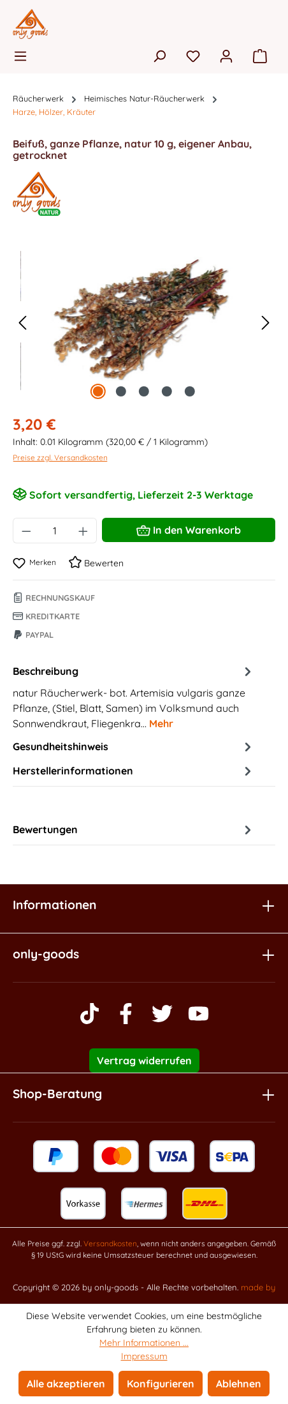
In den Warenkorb (188, 528)
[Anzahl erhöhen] (83, 530)
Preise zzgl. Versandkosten (60, 457)
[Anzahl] (55, 530)
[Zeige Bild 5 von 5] (190, 391)
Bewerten (96, 563)
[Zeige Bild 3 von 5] (144, 391)
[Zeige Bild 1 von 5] (98, 391)
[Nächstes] (265, 322)
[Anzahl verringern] (26, 530)
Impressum (144, 1356)
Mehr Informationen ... (144, 1342)
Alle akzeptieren (66, 1383)
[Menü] (24, 55)
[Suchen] (159, 55)
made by (258, 1287)
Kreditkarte (46, 616)
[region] (144, 322)
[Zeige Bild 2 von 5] (121, 391)
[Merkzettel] (193, 55)
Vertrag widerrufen (144, 1060)
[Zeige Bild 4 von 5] (167, 391)
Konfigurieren (160, 1383)
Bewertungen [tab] (134, 829)
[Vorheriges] (22, 322)
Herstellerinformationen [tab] (134, 771)
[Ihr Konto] (226, 55)
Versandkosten (110, 1243)
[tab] (134, 696)
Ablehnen (238, 1383)
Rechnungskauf (54, 598)
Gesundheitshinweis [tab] (134, 746)
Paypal (33, 635)
